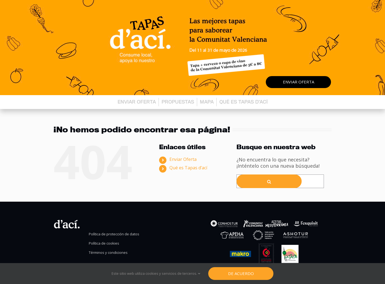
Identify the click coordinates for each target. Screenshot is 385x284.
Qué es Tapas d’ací (243, 102)
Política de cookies (104, 243)
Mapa (207, 102)
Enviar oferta (298, 82)
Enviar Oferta (183, 159)
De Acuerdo (241, 273)
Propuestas (178, 102)
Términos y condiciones (108, 252)
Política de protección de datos (114, 234)
